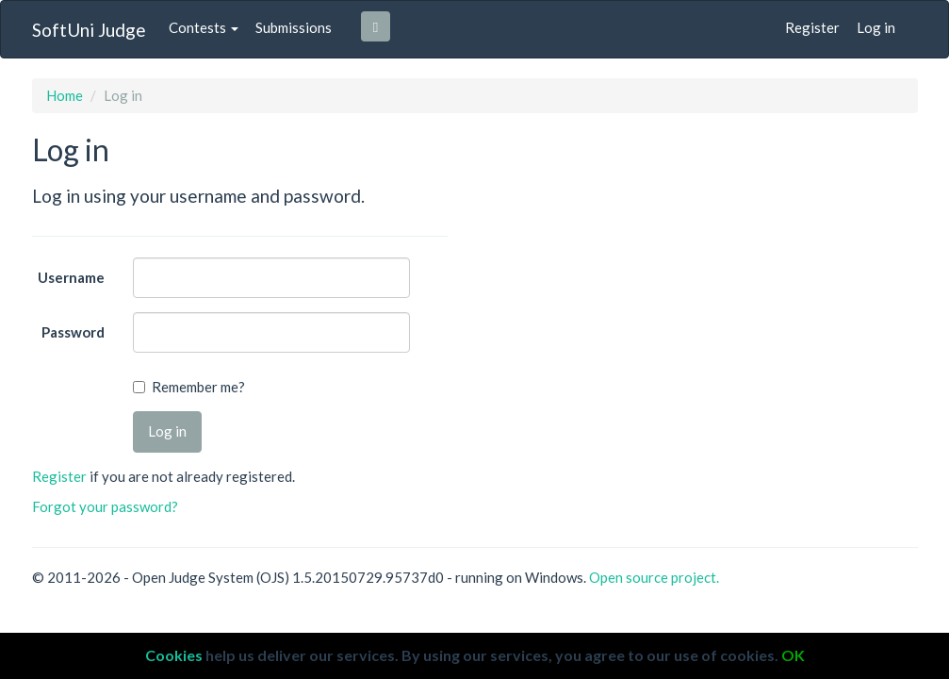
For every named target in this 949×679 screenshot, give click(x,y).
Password (73, 331)
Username (71, 277)
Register (812, 27)
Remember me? (198, 386)
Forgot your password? (105, 506)
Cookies (174, 655)
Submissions (293, 27)
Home (64, 95)
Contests (203, 27)
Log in (876, 27)
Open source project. (654, 577)
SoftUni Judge (89, 30)
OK (793, 655)
